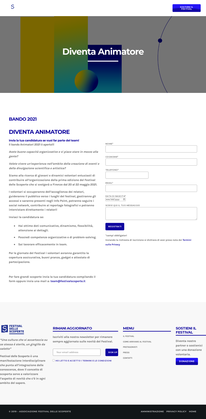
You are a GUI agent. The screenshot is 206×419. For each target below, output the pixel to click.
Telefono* (151, 174)
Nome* (151, 148)
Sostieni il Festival (187, 8)
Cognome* (151, 161)
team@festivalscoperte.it (68, 281)
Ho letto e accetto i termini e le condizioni (84, 360)
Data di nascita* (115, 198)
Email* (151, 187)
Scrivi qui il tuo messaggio (151, 212)
